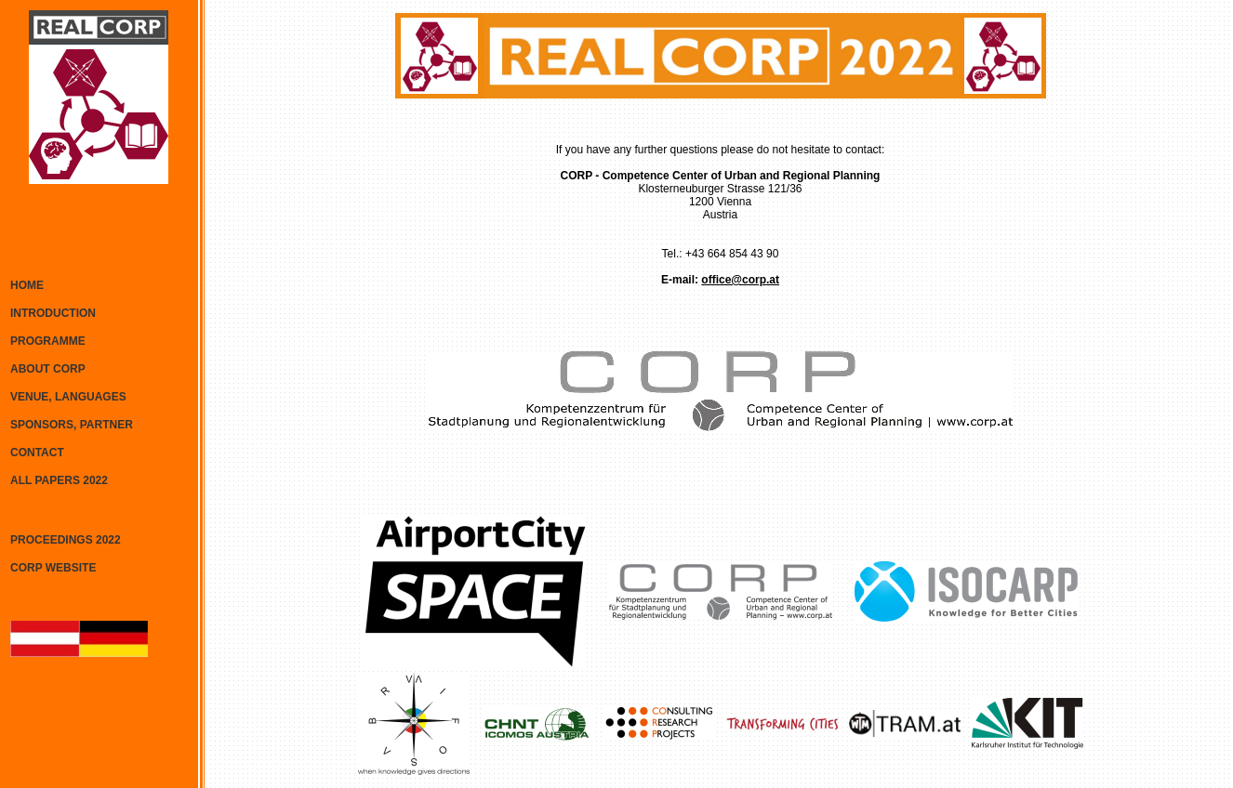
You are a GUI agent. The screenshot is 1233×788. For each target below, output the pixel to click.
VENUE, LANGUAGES (68, 396)
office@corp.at (740, 279)
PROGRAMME (48, 341)
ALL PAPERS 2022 (59, 480)
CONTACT (37, 452)
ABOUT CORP (48, 368)
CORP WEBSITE (53, 567)
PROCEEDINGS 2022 (65, 539)
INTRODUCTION (53, 313)
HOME (27, 285)
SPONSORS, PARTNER (71, 424)
